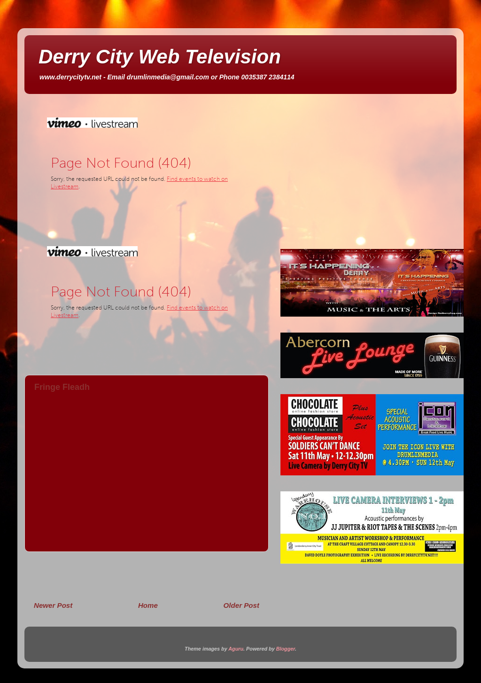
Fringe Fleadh (62, 387)
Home (148, 605)
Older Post (241, 605)
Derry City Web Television (160, 57)
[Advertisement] (146, 576)
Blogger (285, 649)
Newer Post (53, 605)
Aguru (235, 649)
